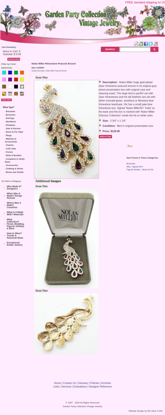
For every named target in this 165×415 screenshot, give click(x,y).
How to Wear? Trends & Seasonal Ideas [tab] (13, 235)
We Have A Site (155, 411)
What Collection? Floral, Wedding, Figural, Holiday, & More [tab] (13, 224)
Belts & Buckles (14, 155)
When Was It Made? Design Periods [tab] (12, 195)
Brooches (10, 115)
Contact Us (69, 383)
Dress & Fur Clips (14, 132)
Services (66, 386)
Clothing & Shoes (14, 168)
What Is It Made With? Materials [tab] (13, 213)
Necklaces (11, 121)
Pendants (10, 125)
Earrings (10, 118)
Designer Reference (100, 386)
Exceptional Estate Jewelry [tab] (13, 243)
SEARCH (106, 49)
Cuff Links (11, 148)
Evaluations (80, 386)
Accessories (12, 165)
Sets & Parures (13, 128)
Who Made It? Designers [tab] (12, 187)
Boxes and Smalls (15, 172)
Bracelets (10, 111)
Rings (9, 135)
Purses (9, 152)
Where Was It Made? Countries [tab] (12, 205)
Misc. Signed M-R (135, 166)
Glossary (83, 383)
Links (56, 386)
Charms (10, 145)
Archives (106, 383)
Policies (94, 383)
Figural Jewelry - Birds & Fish (140, 169)
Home (57, 383)
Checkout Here (13, 59)
